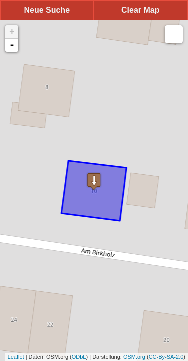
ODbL (79, 357)
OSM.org (134, 357)
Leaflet (16, 357)
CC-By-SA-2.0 (166, 357)
